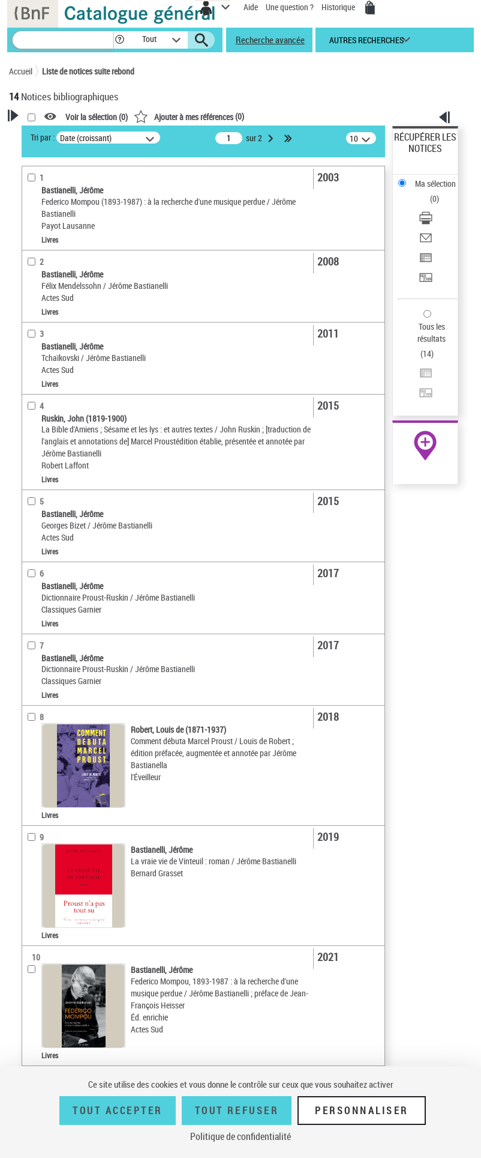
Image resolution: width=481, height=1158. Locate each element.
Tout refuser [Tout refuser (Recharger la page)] (236, 1110)
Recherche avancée (270, 40)
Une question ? (290, 7)
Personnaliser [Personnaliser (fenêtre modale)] (361, 1110)
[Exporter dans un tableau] (426, 261)
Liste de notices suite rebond (88, 71)
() (189, 116)
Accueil (20, 71)
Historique (339, 7)
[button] (119, 40)
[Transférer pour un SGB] (426, 281)
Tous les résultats (431, 332)
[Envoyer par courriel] (426, 241)
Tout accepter (118, 1110)
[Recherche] (63, 40)
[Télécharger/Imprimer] (426, 222)
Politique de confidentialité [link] (240, 1136)
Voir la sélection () (96, 117)
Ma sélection (435, 183)
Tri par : (43, 137)
